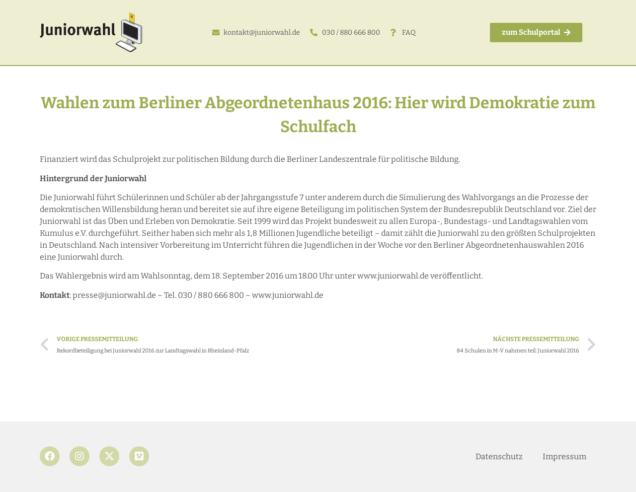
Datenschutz (499, 456)
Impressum (564, 456)
